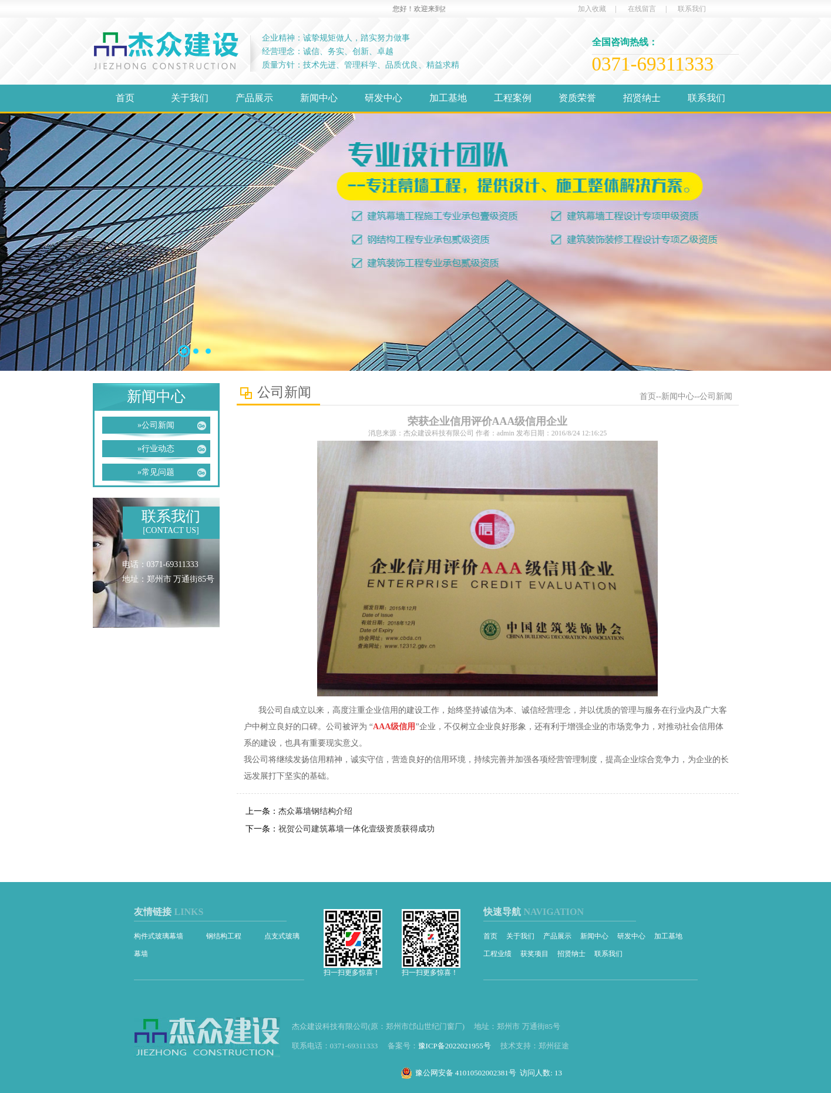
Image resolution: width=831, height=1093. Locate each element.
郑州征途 (554, 1045)
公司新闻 (155, 425)
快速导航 (502, 912)
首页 (125, 98)
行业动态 (155, 448)
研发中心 (383, 98)
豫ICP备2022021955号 (454, 1045)
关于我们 (189, 98)
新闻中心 (319, 98)
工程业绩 (497, 954)
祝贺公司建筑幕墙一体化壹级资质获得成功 (356, 828)
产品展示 (254, 98)
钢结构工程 (224, 936)
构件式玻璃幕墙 (159, 936)
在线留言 (642, 9)
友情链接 (152, 912)
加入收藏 (592, 9)
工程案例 (512, 98)
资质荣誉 (577, 98)
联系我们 (692, 9)
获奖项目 (534, 954)
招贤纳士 (642, 98)
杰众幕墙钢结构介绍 (315, 811)
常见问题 (155, 472)
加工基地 (448, 98)
